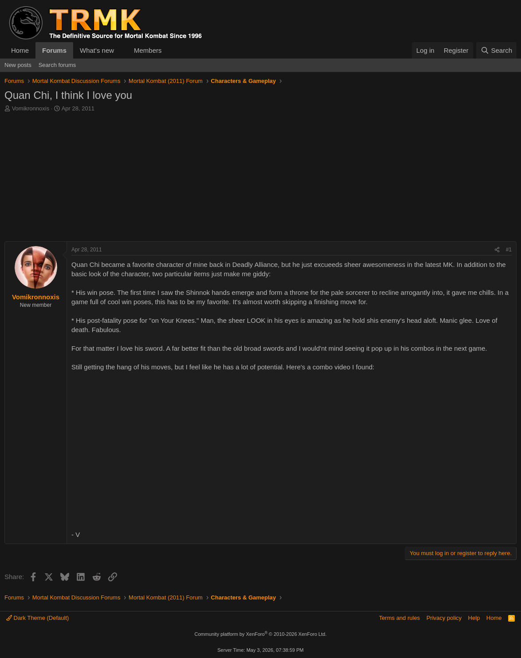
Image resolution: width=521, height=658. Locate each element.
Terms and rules (399, 618)
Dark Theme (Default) (37, 618)
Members (148, 50)
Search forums (57, 65)
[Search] (496, 50)
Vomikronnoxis (31, 108)
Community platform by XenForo (261, 634)
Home (20, 50)
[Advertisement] (260, 179)
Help (474, 618)
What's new (97, 50)
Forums (54, 50)
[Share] (497, 250)
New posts (17, 65)
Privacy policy (444, 618)
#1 (509, 250)
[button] (121, 50)
